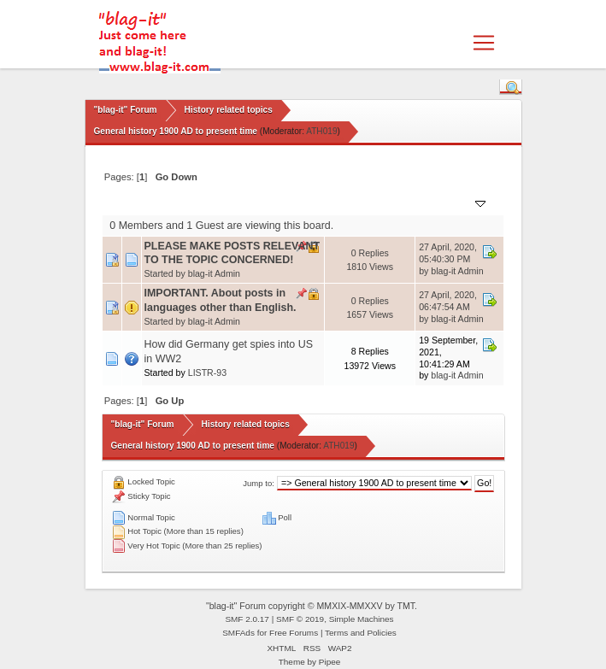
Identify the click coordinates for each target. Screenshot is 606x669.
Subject (169, 202)
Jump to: (258, 483)
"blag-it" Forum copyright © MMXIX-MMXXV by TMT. (311, 606)
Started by (225, 202)
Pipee (330, 661)
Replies (349, 202)
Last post (454, 202)
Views (394, 202)
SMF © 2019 (300, 619)
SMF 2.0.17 (247, 619)
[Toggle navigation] (484, 43)
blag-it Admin (214, 273)
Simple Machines (361, 619)
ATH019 (321, 131)
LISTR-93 (207, 372)
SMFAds (238, 632)
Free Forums (293, 632)
